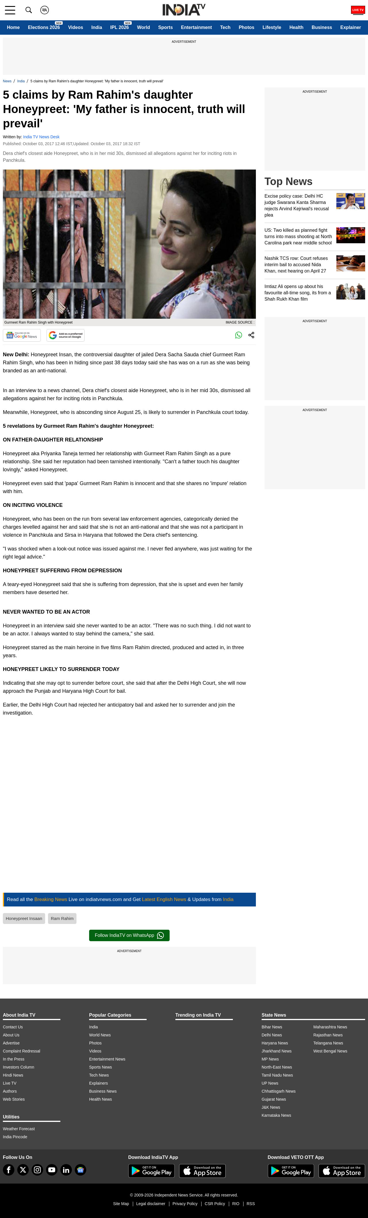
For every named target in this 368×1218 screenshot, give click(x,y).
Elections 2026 (44, 27)
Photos (246, 27)
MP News (270, 1059)
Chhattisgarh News (279, 1091)
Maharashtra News (330, 1027)
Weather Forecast (19, 1128)
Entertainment (196, 27)
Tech (225, 27)
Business (322, 27)
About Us (11, 1035)
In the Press (13, 1059)
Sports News (100, 1067)
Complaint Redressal (21, 1051)
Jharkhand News (277, 1051)
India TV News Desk (41, 137)
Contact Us (13, 1027)
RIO (235, 1203)
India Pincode (15, 1137)
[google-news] (80, 1170)
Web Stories (14, 1099)
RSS (251, 1203)
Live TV (9, 1083)
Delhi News (272, 1035)
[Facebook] (8, 1170)
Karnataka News (276, 1115)
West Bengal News (330, 1051)
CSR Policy (215, 1203)
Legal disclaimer (150, 1203)
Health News (100, 1099)
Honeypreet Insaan (24, 918)
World (143, 27)
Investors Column (18, 1067)
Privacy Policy (185, 1203)
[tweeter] (23, 1170)
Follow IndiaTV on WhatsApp (129, 935)
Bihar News (272, 1027)
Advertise (11, 1043)
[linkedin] (66, 1170)
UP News (270, 1083)
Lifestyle (271, 27)
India (96, 27)
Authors (10, 1091)
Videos (75, 27)
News (7, 81)
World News (100, 1035)
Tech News (99, 1075)
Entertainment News (107, 1059)
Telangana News (328, 1043)
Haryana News (275, 1043)
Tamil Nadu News (277, 1075)
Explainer (350, 27)
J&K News (271, 1107)
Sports (165, 27)
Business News (103, 1091)
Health (297, 27)
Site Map (121, 1203)
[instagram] (37, 1170)
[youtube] (51, 1170)
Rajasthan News (328, 1035)
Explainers (98, 1083)
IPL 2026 (119, 27)
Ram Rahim (62, 918)
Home (13, 27)
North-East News (277, 1067)
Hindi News (13, 1075)
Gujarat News (274, 1099)
